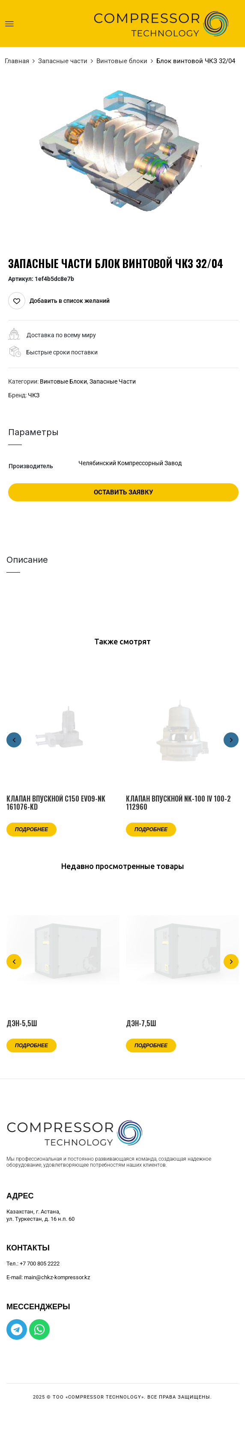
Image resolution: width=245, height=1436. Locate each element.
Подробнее (31, 829)
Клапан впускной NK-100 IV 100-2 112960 (178, 803)
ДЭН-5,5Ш (21, 1023)
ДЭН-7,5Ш (141, 1023)
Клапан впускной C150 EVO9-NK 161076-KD (55, 803)
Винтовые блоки (121, 61)
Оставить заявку (123, 492)
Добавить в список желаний (70, 300)
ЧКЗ (33, 395)
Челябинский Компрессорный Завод (130, 463)
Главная (17, 61)
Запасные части (62, 61)
